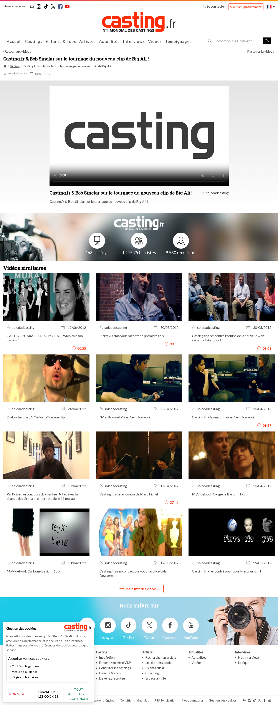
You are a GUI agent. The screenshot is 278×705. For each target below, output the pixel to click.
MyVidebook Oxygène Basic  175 (220, 494)
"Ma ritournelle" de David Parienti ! (125, 417)
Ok (267, 40)
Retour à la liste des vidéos (137, 589)
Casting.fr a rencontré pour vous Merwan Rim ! (226, 571)
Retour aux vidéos (18, 51)
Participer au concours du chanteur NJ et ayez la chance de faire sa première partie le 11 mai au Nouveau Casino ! (42, 496)
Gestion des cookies (223, 700)
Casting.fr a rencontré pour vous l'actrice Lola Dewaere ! (133, 573)
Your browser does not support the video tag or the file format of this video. (139, 135)
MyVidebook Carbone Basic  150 (34, 571)
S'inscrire (245, 7)
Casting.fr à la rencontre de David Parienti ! (224, 417)
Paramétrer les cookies (48, 694)
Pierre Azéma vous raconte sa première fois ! (132, 336)
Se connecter (214, 6)
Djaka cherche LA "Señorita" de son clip (36, 417)
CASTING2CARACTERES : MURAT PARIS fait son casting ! (45, 338)
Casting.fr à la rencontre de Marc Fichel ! (129, 494)
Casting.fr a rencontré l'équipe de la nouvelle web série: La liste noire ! (228, 338)
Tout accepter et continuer (78, 694)
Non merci (17, 694)
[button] (271, 7)
